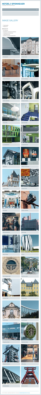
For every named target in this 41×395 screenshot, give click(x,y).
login (29, 392)
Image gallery (5, 25)
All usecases (5, 30)
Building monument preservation (9, 35)
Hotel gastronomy (6, 34)
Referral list (5, 26)
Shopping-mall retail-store (8, 33)
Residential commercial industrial (9, 31)
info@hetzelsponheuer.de (23, 392)
